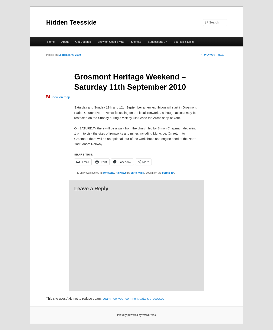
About (65, 41)
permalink (168, 172)
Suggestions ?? (157, 41)
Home (51, 41)
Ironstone (108, 172)
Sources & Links (184, 41)
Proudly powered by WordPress (136, 315)
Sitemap (136, 41)
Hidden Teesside (71, 22)
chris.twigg (137, 172)
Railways (121, 172)
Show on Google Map (111, 41)
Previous (208, 54)
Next (222, 54)
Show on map (58, 97)
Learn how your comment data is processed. (134, 298)
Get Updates (83, 41)
